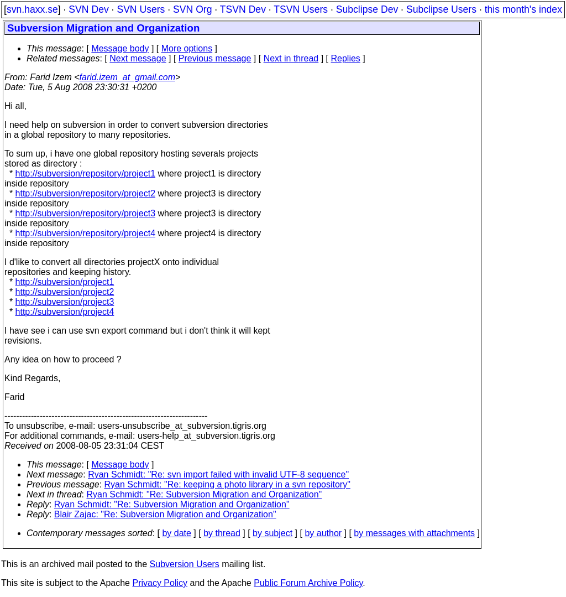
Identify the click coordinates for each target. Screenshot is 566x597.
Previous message (215, 58)
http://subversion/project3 (64, 302)
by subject (272, 533)
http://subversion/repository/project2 (85, 193)
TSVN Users (301, 9)
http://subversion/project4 (64, 311)
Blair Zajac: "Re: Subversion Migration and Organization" (165, 514)
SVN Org (192, 9)
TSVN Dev (243, 9)
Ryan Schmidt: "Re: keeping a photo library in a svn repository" (227, 484)
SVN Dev (88, 9)
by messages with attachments (414, 533)
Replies (345, 58)
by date (176, 533)
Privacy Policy (159, 583)
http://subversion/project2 (64, 292)
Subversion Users (184, 564)
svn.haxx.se (32, 9)
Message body (120, 48)
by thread (221, 533)
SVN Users (141, 9)
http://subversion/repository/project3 (85, 213)
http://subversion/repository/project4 (85, 233)
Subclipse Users (441, 9)
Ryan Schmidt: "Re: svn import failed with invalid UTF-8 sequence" (218, 474)
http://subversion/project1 (64, 282)
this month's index (523, 9)
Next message (137, 58)
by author (323, 533)
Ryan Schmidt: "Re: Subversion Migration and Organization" (204, 494)
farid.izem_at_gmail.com (127, 77)
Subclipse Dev (367, 9)
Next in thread (291, 58)
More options (187, 48)
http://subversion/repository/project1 (85, 173)
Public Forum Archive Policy (308, 583)
